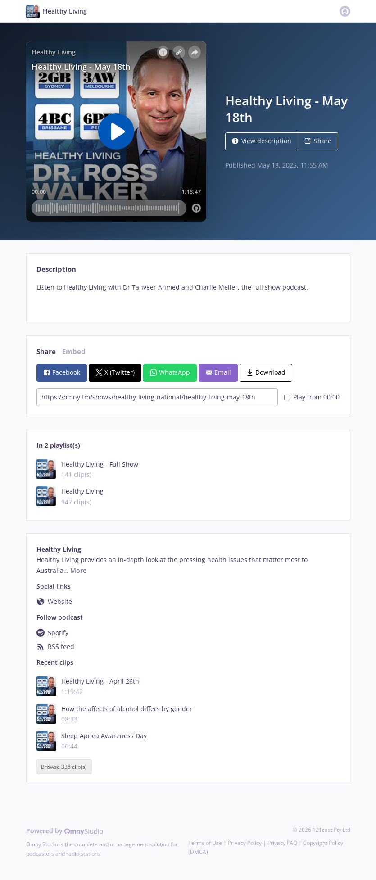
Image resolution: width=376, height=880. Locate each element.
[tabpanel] (188, 295)
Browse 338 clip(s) (64, 767)
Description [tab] (56, 269)
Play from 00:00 (312, 397)
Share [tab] (46, 351)
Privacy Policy (245, 843)
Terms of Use (205, 843)
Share (317, 140)
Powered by (64, 830)
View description (261, 140)
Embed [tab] (74, 351)
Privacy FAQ (282, 843)
